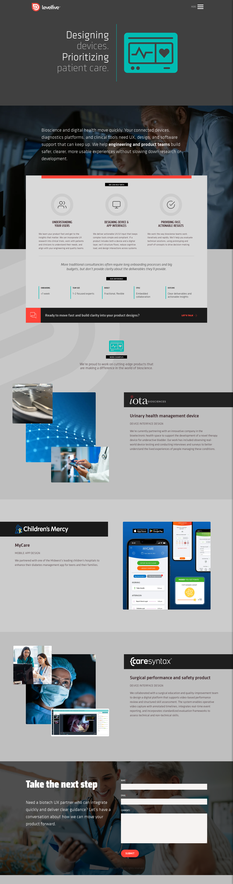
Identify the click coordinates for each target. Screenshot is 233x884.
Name (128, 780)
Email (128, 795)
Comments (130, 810)
